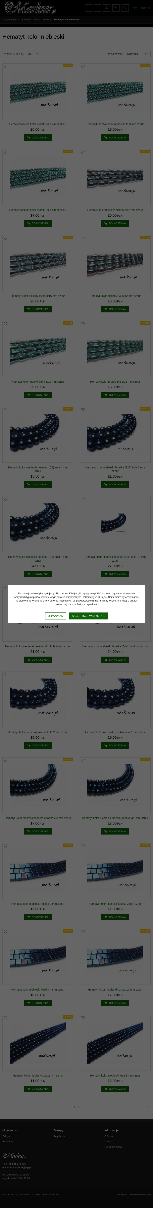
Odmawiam (56, 615)
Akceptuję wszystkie (88, 615)
